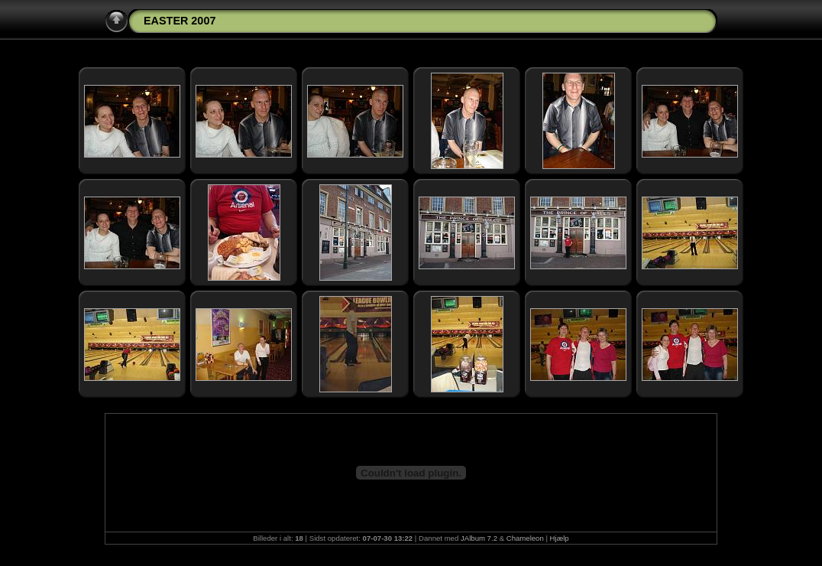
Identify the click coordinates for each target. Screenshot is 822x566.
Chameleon (525, 538)
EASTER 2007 (179, 21)
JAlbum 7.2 (479, 538)
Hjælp (559, 538)
